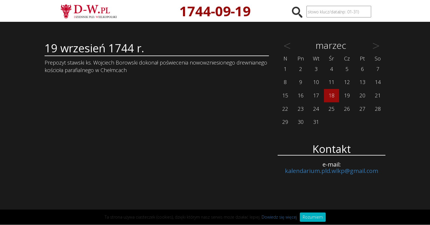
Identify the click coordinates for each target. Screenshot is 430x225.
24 (316, 108)
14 (378, 81)
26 (347, 108)
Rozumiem (313, 217)
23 (301, 108)
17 (316, 95)
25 (331, 108)
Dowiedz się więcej (279, 217)
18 (331, 95)
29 (285, 121)
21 (378, 95)
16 (301, 95)
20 (362, 95)
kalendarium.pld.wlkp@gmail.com (331, 171)
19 (347, 95)
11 (331, 81)
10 (316, 81)
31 (316, 121)
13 (362, 81)
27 (362, 108)
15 (285, 95)
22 (285, 108)
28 (378, 108)
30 (301, 121)
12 (347, 81)
